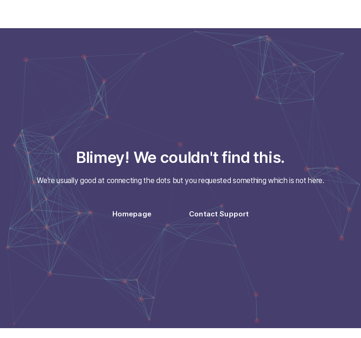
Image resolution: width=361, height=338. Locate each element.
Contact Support (219, 213)
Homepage (131, 213)
